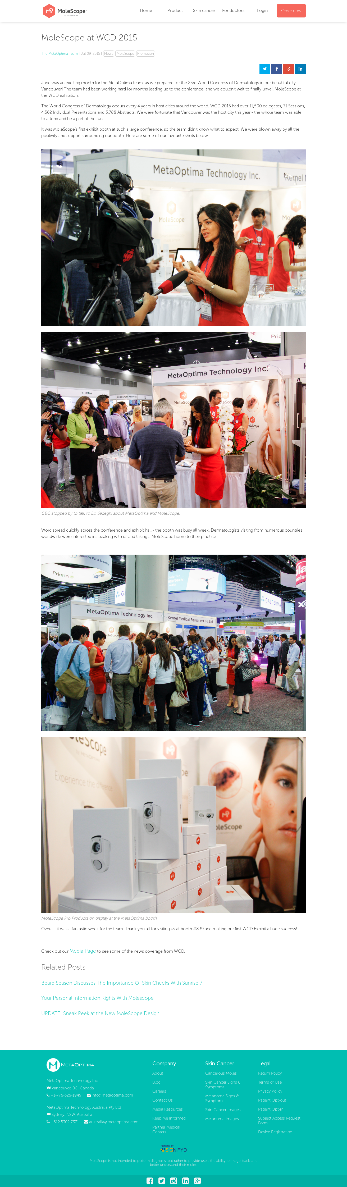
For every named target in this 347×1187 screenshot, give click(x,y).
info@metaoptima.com (112, 1095)
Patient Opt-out (272, 1100)
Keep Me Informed (169, 1118)
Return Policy (270, 1073)
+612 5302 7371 (65, 1122)
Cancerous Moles (221, 1073)
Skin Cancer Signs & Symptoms (223, 1084)
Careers (159, 1091)
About (157, 1073)
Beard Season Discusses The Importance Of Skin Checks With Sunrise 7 (121, 983)
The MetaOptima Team (59, 54)
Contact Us (162, 1100)
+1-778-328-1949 (66, 1095)
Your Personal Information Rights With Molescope (97, 998)
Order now (291, 10)
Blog (156, 1082)
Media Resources (167, 1109)
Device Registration (275, 1132)
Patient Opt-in (270, 1109)
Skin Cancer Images (223, 1109)
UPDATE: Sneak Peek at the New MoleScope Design (100, 1013)
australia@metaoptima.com (114, 1122)
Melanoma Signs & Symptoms (222, 1098)
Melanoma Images (222, 1118)
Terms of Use (270, 1082)
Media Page (83, 951)
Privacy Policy (270, 1091)
